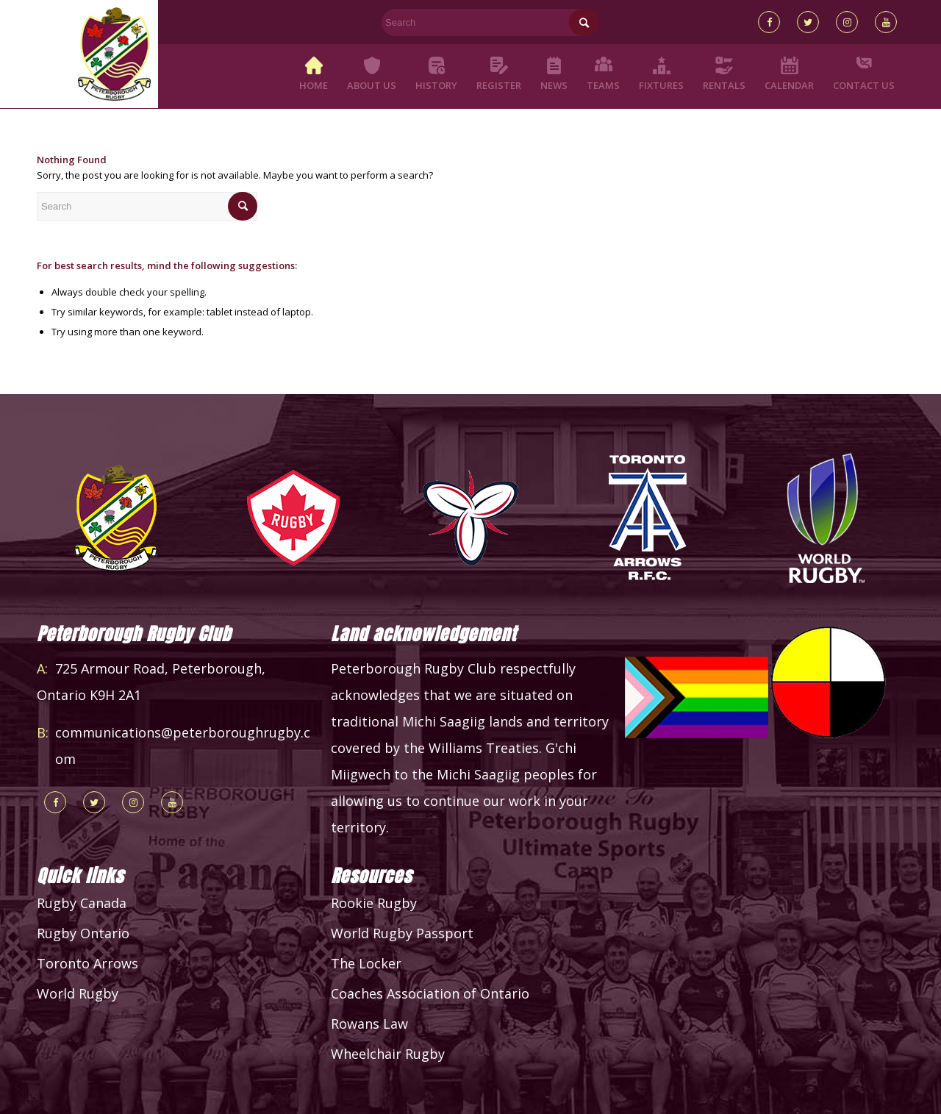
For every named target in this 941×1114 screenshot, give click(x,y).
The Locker (366, 963)
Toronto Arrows (87, 963)
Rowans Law (369, 1023)
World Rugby (77, 993)
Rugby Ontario (83, 933)
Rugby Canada (81, 903)
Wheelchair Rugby (388, 1054)
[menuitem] (313, 76)
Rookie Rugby (374, 903)
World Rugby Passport (402, 933)
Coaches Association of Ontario (430, 993)
